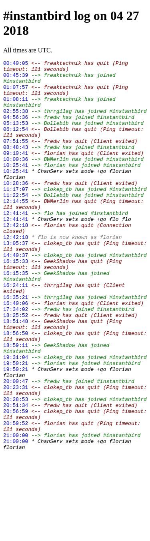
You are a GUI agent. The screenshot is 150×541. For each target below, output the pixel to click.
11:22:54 (15, 222)
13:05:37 (15, 280)
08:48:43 (15, 164)
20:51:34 (15, 474)
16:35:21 (15, 345)
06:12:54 (15, 143)
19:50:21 (15, 424)
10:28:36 (15, 208)
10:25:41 (15, 186)
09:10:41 (15, 172)
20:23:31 (15, 453)
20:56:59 (15, 481)
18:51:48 (15, 373)
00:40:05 (15, 64)
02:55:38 (15, 121)
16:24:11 (15, 330)
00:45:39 (15, 78)
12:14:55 (15, 229)
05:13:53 (15, 136)
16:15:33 (15, 301)
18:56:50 (15, 388)
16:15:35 (15, 316)
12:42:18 (15, 258)
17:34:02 (15, 359)
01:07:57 (15, 92)
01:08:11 (15, 107)
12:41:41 (15, 244)
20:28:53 (15, 467)
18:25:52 (15, 366)
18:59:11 (15, 402)
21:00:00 (15, 510)
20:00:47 (15, 445)
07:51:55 (15, 157)
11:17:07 (15, 215)
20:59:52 (15, 496)
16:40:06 (15, 352)
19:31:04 (15, 417)
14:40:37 (15, 294)
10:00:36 (15, 179)
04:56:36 (15, 128)
